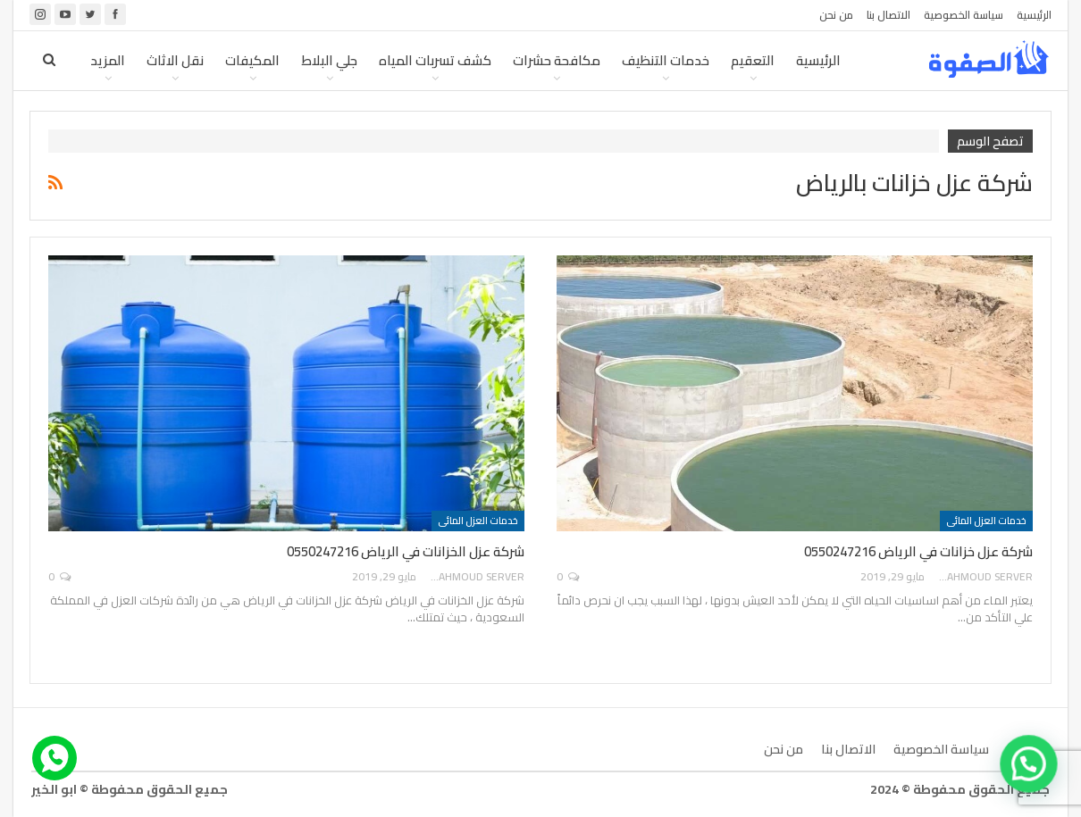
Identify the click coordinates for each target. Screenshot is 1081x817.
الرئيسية (1034, 14)
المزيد (107, 60)
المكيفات (252, 60)
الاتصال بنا (888, 14)
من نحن (836, 14)
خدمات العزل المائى (986, 520)
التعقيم (753, 60)
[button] (1029, 764)
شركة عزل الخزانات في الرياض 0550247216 (405, 551)
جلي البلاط (329, 60)
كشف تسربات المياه (435, 60)
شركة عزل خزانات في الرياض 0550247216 (918, 551)
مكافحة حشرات (556, 60)
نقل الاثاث (175, 60)
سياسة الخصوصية (963, 14)
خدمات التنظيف (665, 60)
